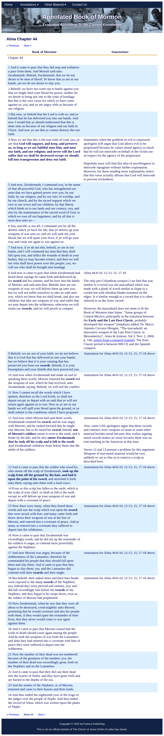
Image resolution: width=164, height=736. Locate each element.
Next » (27, 45)
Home (9, 4)
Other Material (55, 4)
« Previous (12, 45)
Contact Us (79, 4)
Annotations (29, 4)
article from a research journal (114, 340)
